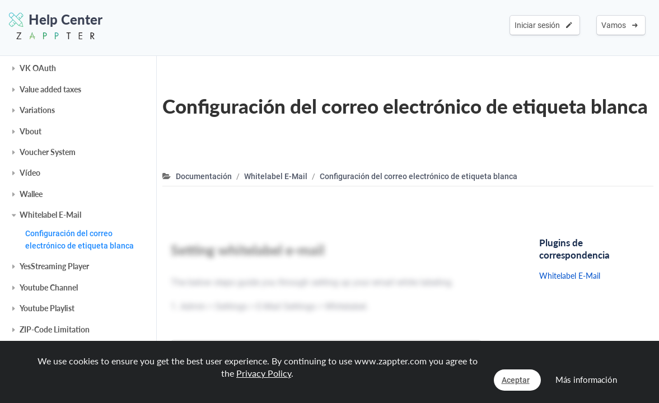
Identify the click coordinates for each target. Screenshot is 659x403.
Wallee (31, 194)
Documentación (204, 176)
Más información (586, 379)
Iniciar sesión (543, 25)
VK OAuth (38, 68)
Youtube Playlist (47, 308)
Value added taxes (50, 89)
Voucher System (48, 152)
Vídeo (30, 172)
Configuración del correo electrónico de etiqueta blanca (79, 239)
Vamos (619, 25)
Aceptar (516, 380)
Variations (37, 110)
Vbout (30, 131)
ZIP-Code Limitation (55, 329)
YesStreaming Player (54, 266)
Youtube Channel (49, 287)
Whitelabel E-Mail (50, 214)
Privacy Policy (263, 373)
